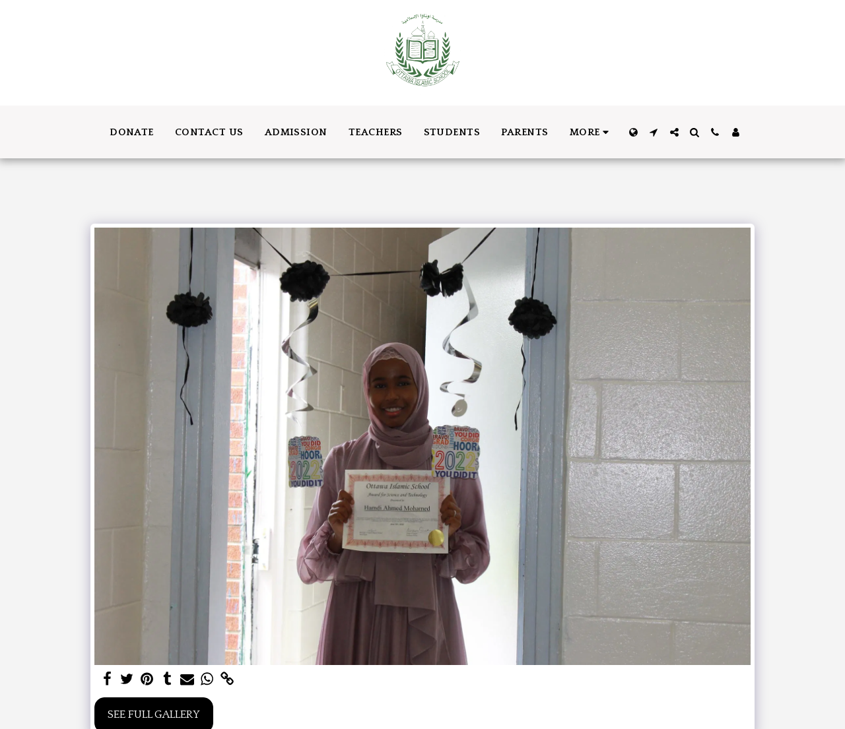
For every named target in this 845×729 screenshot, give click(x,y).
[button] (653, 132)
